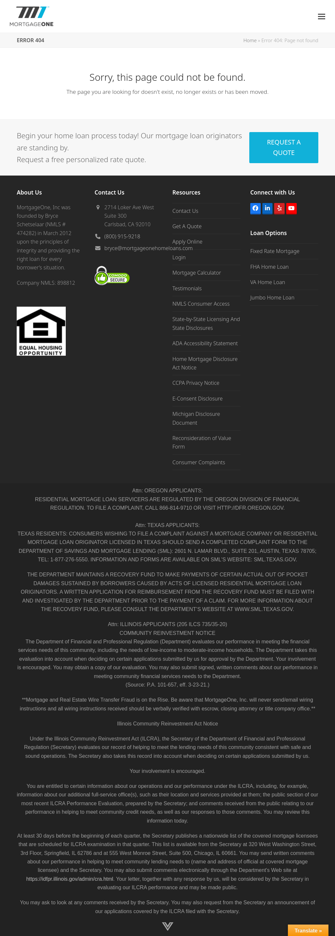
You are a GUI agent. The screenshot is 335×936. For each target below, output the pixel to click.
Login (179, 257)
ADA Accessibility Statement (205, 343)
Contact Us (185, 210)
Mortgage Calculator (196, 272)
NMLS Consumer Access (201, 303)
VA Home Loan (267, 282)
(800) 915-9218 (122, 236)
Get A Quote (187, 226)
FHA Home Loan (269, 266)
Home (250, 40)
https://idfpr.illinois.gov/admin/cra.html (69, 879)
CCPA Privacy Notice (196, 382)
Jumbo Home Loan (272, 297)
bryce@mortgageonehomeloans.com (148, 248)
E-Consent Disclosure (197, 398)
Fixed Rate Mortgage (274, 251)
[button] (321, 16)
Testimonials (187, 288)
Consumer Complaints (198, 462)
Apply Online (187, 241)
